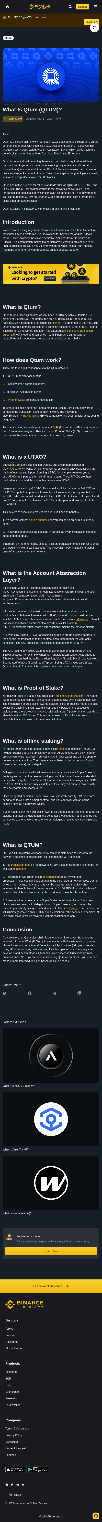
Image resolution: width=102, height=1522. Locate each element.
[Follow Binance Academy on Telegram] (17, 1485)
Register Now (51, 1251)
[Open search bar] (69, 7)
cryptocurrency (16, 468)
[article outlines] (94, 27)
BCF (8, 1378)
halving (73, 908)
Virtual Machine (30, 415)
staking (63, 748)
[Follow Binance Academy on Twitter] (12, 1485)
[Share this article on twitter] (5, 993)
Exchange (11, 1371)
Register (82, 6)
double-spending (39, 520)
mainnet (56, 322)
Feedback (11, 1454)
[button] (95, 7)
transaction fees (20, 864)
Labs (8, 1385)
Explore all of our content (51, 1286)
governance (49, 876)
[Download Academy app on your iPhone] (15, 1470)
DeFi (55, 427)
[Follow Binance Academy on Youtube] (23, 1485)
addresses (82, 619)
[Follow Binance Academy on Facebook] (6, 1484)
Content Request (15, 1448)
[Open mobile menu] (95, 7)
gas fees (21, 868)
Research (11, 1398)
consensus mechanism (69, 695)
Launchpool (12, 1391)
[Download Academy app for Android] (37, 1470)
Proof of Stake (16, 399)
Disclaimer (11, 1441)
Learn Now (91, 22)
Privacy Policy (13, 1435)
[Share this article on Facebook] (30, 993)
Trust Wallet (12, 1405)
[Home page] (39, 6)
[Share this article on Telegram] (54, 993)
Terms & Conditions (17, 1428)
